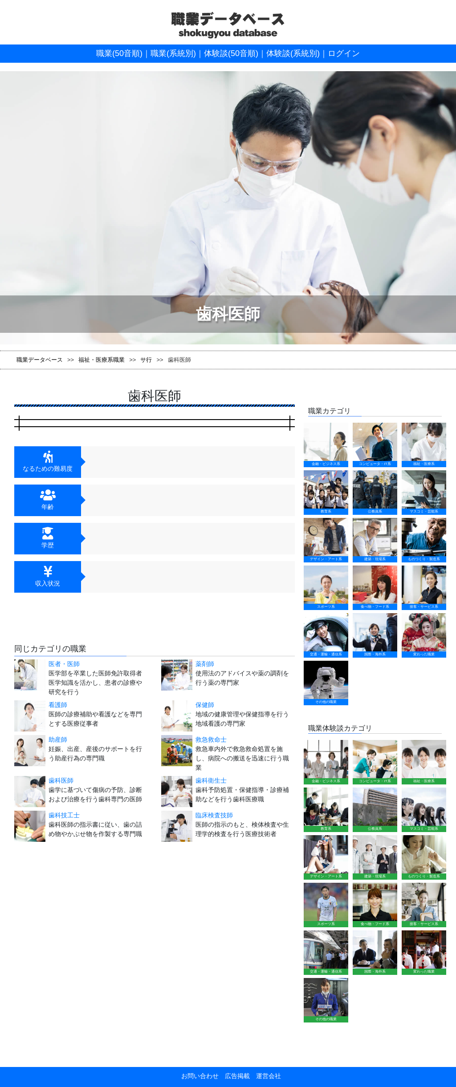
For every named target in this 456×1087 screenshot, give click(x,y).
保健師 (204, 704)
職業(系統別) (173, 53)
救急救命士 (211, 739)
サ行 (146, 359)
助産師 (58, 739)
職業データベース (39, 359)
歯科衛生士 (211, 780)
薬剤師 (204, 663)
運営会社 (265, 1075)
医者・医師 (64, 663)
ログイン (344, 53)
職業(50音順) (119, 53)
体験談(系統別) (293, 53)
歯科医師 (61, 780)
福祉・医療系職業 (101, 359)
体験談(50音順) (231, 53)
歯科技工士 (64, 815)
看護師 (58, 704)
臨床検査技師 (214, 815)
